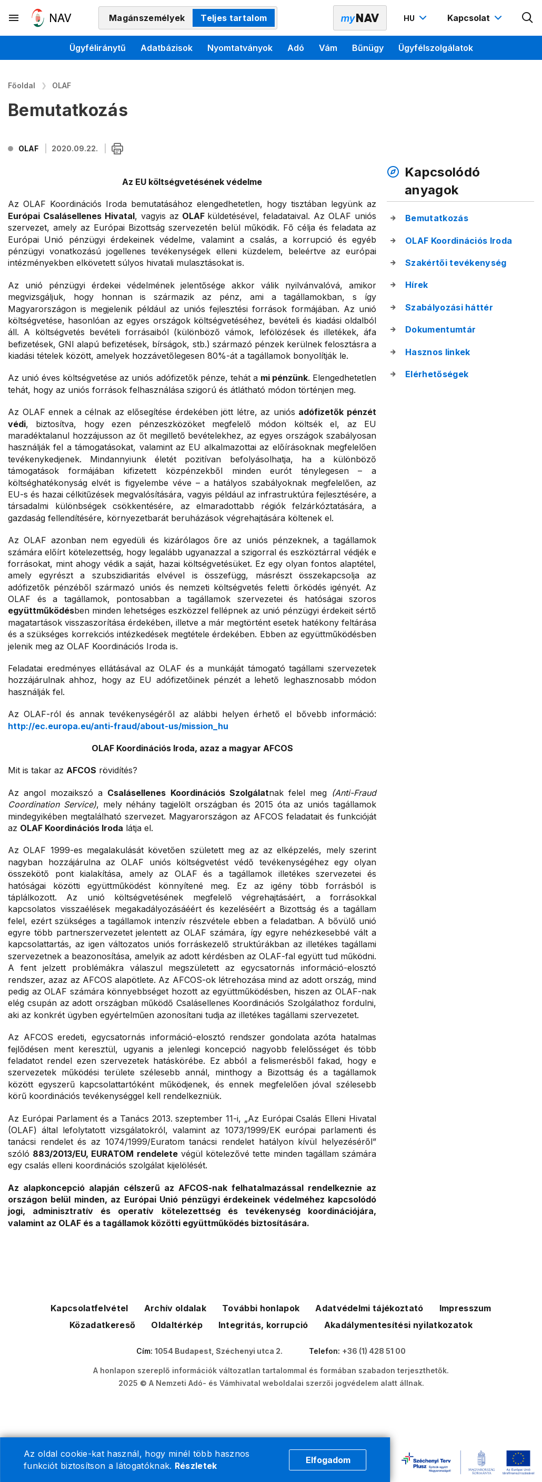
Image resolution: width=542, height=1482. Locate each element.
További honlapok (260, 1308)
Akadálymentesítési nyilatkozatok (398, 1325)
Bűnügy (368, 48)
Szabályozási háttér (449, 307)
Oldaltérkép (177, 1325)
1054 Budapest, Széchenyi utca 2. (219, 1350)
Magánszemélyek (147, 18)
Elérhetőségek (436, 374)
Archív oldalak (175, 1308)
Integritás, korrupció (263, 1325)
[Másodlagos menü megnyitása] (14, 18)
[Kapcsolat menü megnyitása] (476, 17)
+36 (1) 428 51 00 (374, 1350)
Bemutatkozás (436, 218)
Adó (295, 48)
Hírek (416, 284)
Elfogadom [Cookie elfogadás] (328, 1460)
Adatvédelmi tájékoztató (369, 1308)
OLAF (61, 85)
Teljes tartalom (233, 18)
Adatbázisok (166, 48)
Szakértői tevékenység (456, 262)
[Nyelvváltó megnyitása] (416, 17)
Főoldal (21, 85)
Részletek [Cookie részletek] (196, 1465)
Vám (328, 48)
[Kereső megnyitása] (527, 18)
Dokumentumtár (440, 329)
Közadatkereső (102, 1325)
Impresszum (465, 1308)
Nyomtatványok (240, 48)
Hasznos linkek (437, 352)
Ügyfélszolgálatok (435, 48)
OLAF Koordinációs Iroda (458, 240)
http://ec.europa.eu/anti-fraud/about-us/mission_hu (118, 726)
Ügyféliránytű (97, 48)
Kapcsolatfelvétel (89, 1308)
